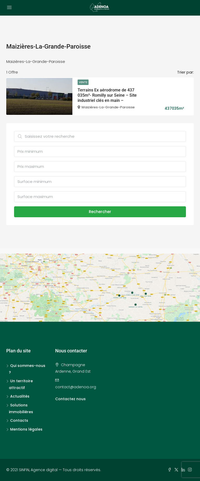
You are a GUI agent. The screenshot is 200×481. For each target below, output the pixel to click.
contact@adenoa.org (75, 387)
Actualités (19, 396)
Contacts (19, 420)
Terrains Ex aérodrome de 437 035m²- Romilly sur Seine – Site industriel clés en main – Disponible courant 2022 (107, 98)
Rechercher (100, 211)
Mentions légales (26, 429)
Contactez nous (70, 398)
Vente (83, 82)
